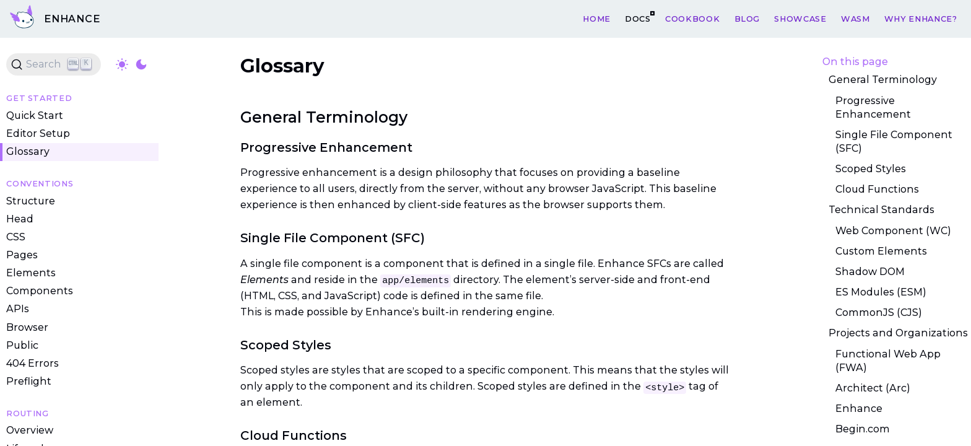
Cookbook (692, 18)
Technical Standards (881, 210)
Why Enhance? (920, 18)
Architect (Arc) (872, 388)
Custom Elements (881, 251)
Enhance (858, 408)
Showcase (800, 18)
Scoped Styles (870, 169)
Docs (638, 18)
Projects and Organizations (898, 333)
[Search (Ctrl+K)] (53, 64)
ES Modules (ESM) (880, 292)
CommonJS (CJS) (878, 312)
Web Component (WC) (893, 231)
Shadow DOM (870, 272)
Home (597, 18)
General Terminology (883, 80)
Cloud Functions (877, 189)
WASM (855, 18)
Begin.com (862, 429)
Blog (747, 18)
